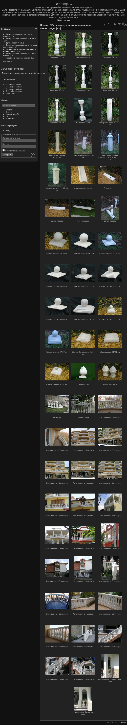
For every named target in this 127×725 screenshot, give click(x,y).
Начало (44, 25)
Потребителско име (11, 138)
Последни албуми (14, 89)
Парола (5, 144)
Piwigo (123, 722)
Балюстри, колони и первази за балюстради (23, 73)
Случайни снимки (14, 91)
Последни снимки (14, 87)
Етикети (9, 110)
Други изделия (12, 43)
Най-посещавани (13, 84)
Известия (10, 118)
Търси (9, 112)
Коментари (11, 114)
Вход (8, 130)
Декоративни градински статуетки (21, 38)
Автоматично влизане (13, 151)
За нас (9, 116)
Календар (10, 93)
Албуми (6, 29)
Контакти (63, 20)
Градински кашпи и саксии (18, 58)
